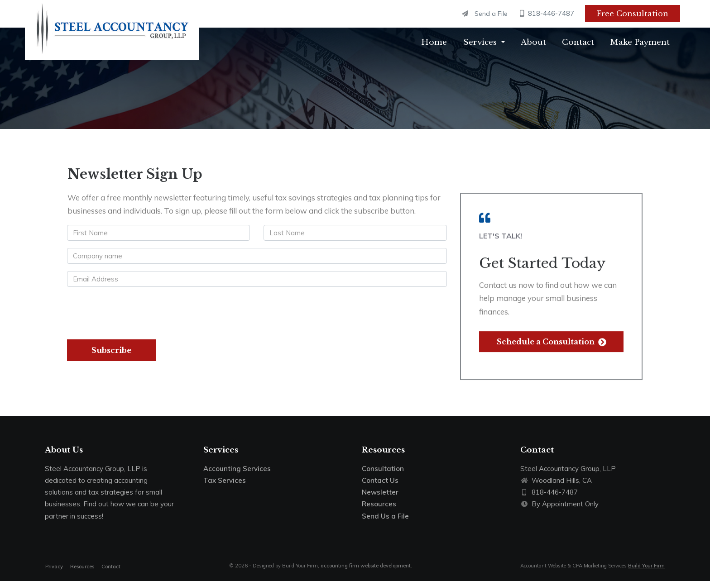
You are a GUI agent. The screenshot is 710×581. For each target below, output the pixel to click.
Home (434, 42)
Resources (379, 504)
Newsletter (380, 492)
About (533, 42)
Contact (578, 42)
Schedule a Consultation (551, 336)
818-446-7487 (547, 13)
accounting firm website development (366, 565)
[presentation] (136, 311)
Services (480, 42)
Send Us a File (385, 516)
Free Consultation (632, 13)
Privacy (54, 566)
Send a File (485, 14)
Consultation (383, 468)
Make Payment (640, 42)
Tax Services (224, 480)
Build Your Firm (646, 565)
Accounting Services (237, 468)
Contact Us (380, 480)
